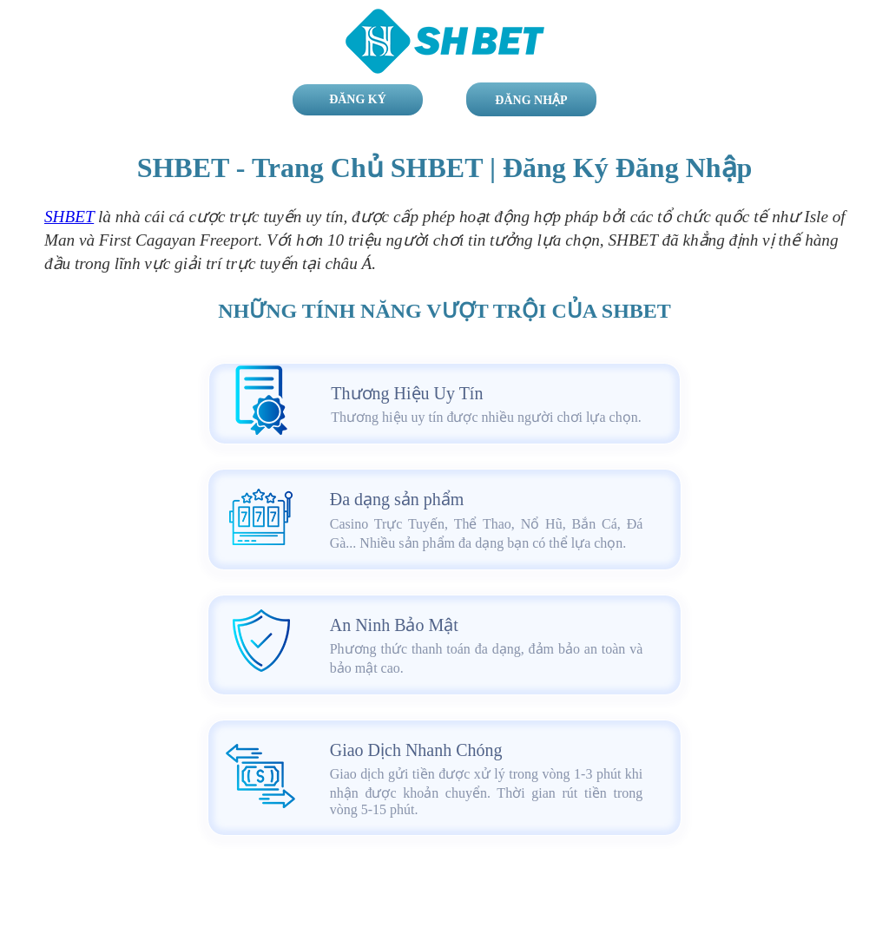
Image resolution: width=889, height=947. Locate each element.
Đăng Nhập (531, 100)
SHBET (69, 216)
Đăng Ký (357, 99)
